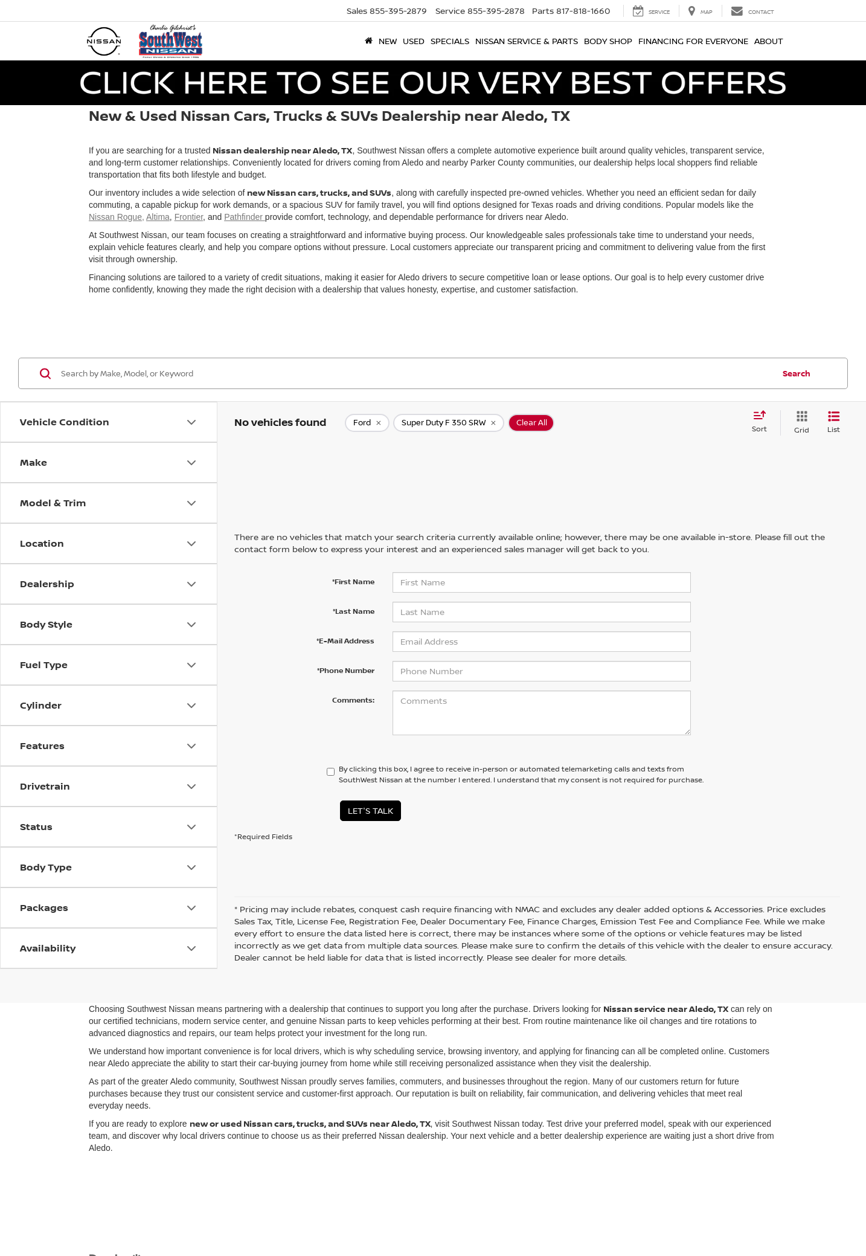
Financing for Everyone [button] (693, 41)
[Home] (369, 41)
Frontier (189, 217)
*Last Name (353, 611)
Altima (158, 217)
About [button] (768, 41)
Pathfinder (244, 217)
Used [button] (414, 41)
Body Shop (608, 41)
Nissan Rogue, (116, 217)
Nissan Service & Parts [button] (526, 41)
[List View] (833, 422)
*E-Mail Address (345, 641)
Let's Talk (370, 810)
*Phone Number (345, 670)
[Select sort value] (763, 422)
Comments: (353, 700)
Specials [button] (450, 41)
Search (796, 373)
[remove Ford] (367, 423)
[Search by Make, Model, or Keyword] (416, 373)
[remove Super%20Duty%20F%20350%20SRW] (448, 423)
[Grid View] (799, 422)
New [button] (388, 41)
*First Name (353, 581)
